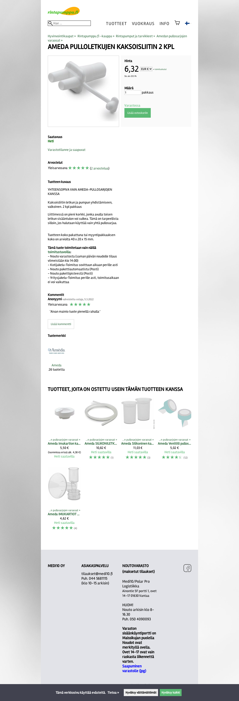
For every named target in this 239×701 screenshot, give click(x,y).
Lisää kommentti (61, 324)
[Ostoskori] (177, 26)
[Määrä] (132, 92)
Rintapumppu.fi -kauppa (96, 36)
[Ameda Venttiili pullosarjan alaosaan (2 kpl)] (174, 430)
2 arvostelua (99, 168)
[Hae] (69, 23)
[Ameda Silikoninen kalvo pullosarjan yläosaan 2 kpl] (137, 430)
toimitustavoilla (59, 252)
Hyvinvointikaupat (62, 36)
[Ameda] (56, 360)
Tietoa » (113, 693)
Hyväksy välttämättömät (140, 692)
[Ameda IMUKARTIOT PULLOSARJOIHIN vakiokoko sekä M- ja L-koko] (64, 500)
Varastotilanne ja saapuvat (66, 150)
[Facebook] (187, 568)
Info (164, 23)
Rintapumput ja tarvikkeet (135, 36)
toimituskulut (161, 69)
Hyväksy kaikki (170, 692)
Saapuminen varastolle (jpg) (134, 668)
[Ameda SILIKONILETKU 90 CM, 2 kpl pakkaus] (101, 430)
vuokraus (143, 23)
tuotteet (116, 23)
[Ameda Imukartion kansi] (64, 430)
